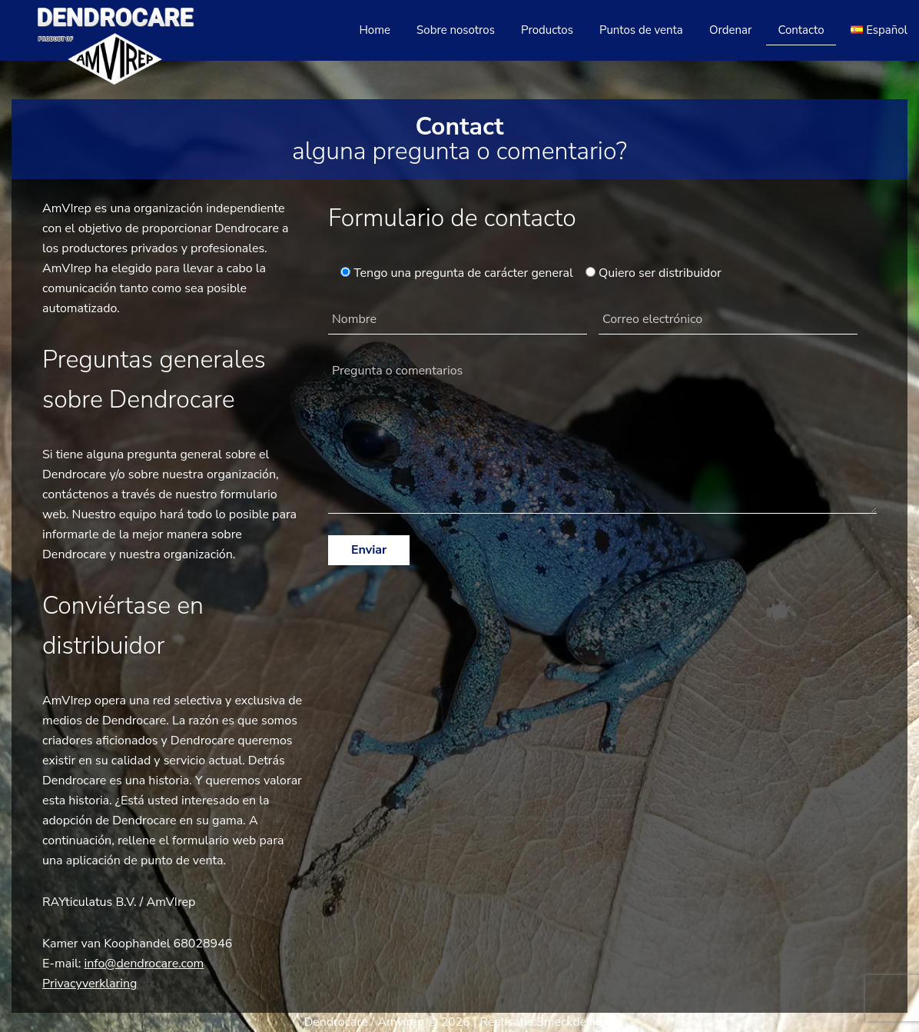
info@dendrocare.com (144, 963)
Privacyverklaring (89, 983)
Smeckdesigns (575, 1022)
